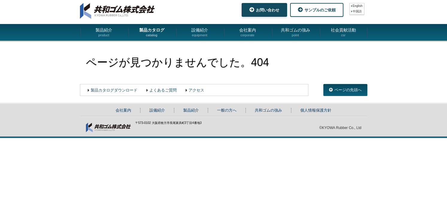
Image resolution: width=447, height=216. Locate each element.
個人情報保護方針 (315, 110)
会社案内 (248, 33)
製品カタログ (152, 33)
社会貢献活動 (343, 33)
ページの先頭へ (345, 90)
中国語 (357, 11)
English (358, 6)
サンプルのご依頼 (317, 9)
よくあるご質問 (163, 90)
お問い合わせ (264, 9)
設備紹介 (200, 33)
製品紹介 (104, 33)
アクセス (196, 90)
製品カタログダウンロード (114, 90)
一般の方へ (227, 110)
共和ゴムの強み (295, 33)
